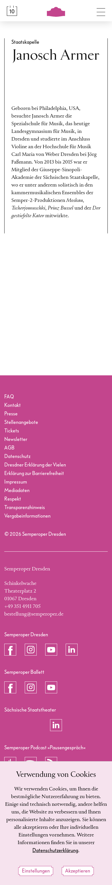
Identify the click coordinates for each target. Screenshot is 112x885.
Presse (11, 414)
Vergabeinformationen (27, 516)
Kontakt (12, 405)
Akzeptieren (77, 871)
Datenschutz (17, 456)
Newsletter (15, 439)
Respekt (12, 499)
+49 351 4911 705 (22, 606)
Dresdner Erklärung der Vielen (35, 465)
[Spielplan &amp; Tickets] (12, 11)
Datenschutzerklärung (55, 850)
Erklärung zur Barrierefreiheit (34, 473)
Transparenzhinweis (24, 507)
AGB (9, 448)
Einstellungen (36, 871)
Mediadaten (17, 490)
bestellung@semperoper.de (33, 614)
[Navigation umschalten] (101, 10)
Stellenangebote (21, 422)
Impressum (15, 482)
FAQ (9, 396)
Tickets (11, 431)
